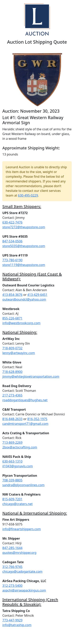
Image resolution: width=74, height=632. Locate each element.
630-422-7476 (12, 222)
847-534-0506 (12, 241)
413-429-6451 (37, 295)
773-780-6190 (12, 260)
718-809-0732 (12, 348)
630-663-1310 (12, 461)
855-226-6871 (12, 318)
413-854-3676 (12, 295)
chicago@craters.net (17, 504)
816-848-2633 (12, 419)
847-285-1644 (12, 548)
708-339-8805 (12, 480)
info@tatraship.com (17, 625)
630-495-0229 (28, 195)
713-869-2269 (12, 442)
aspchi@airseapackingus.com (24, 590)
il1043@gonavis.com (17, 466)
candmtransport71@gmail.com (25, 423)
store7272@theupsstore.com (23, 227)
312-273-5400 (12, 585)
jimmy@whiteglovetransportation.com (30, 376)
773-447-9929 (12, 620)
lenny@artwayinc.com (18, 353)
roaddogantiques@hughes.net (25, 400)
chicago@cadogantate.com (22, 571)
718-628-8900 (12, 372)
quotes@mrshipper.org (19, 552)
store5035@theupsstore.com (23, 246)
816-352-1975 (37, 419)
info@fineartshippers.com (21, 529)
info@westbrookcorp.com (21, 323)
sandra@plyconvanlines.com (23, 485)
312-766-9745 (12, 567)
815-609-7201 (12, 499)
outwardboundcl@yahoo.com (24, 299)
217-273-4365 (12, 395)
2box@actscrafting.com (19, 447)
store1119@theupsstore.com (23, 265)
